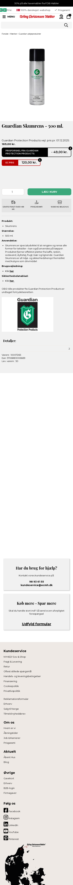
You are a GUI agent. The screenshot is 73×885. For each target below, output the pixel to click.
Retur (7, 666)
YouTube (11, 831)
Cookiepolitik (11, 686)
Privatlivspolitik (12, 691)
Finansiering (10, 681)
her (12, 271)
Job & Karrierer (12, 738)
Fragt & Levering (13, 661)
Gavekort (9, 778)
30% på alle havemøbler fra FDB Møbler (36, 3)
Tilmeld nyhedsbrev (14, 713)
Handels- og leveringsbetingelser (22, 676)
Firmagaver (10, 793)
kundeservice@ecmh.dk (37, 585)
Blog (6, 762)
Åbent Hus (9, 757)
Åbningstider (11, 733)
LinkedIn (11, 824)
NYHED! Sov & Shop (15, 656)
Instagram (12, 817)
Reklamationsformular (16, 699)
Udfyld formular (36, 624)
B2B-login (9, 788)
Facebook (12, 810)
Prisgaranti (9, 742)
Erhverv (8, 703)
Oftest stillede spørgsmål (18, 671)
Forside (5, 34)
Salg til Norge (11, 708)
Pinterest (11, 838)
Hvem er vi (9, 728)
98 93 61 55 (36, 581)
